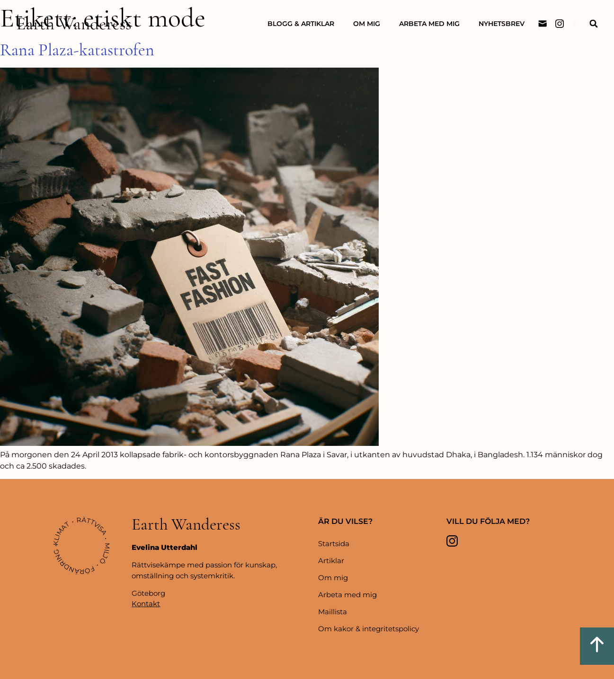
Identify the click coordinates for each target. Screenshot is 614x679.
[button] (593, 24)
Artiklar (331, 560)
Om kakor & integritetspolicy (368, 628)
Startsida (333, 543)
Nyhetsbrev (502, 23)
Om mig (366, 23)
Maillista (332, 611)
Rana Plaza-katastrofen (77, 50)
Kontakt (146, 603)
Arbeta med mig (429, 23)
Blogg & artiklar (300, 23)
